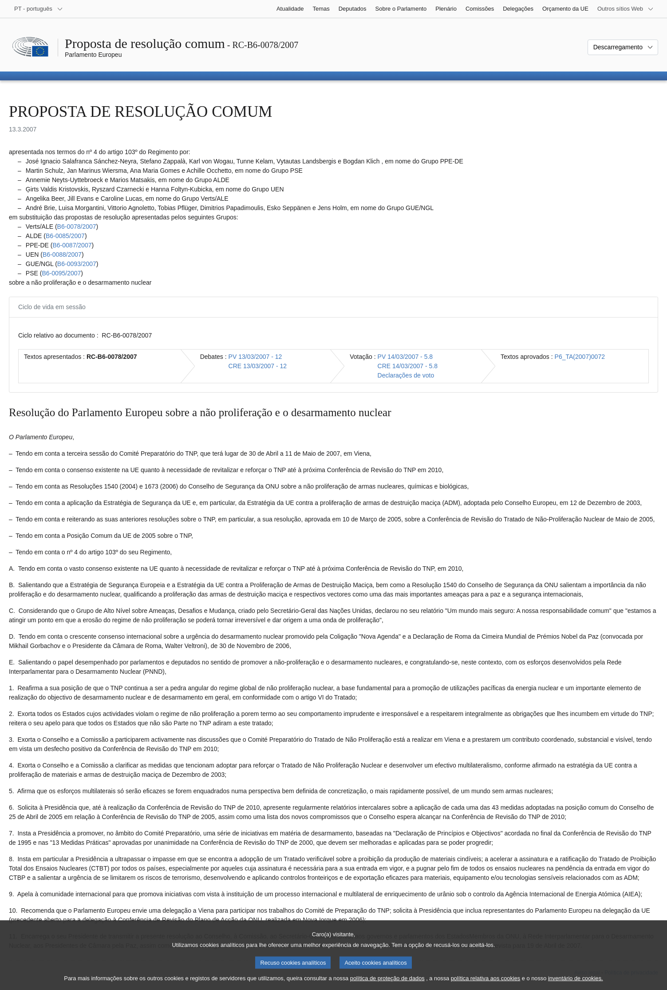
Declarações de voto (406, 375)
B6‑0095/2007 (61, 273)
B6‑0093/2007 (76, 263)
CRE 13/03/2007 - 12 (258, 366)
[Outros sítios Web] (625, 9)
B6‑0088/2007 (62, 254)
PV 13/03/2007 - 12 (255, 356)
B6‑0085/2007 (65, 235)
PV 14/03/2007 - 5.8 (405, 356)
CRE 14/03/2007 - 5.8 (408, 366)
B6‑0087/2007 (71, 245)
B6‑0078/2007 (76, 226)
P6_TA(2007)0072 (580, 356)
